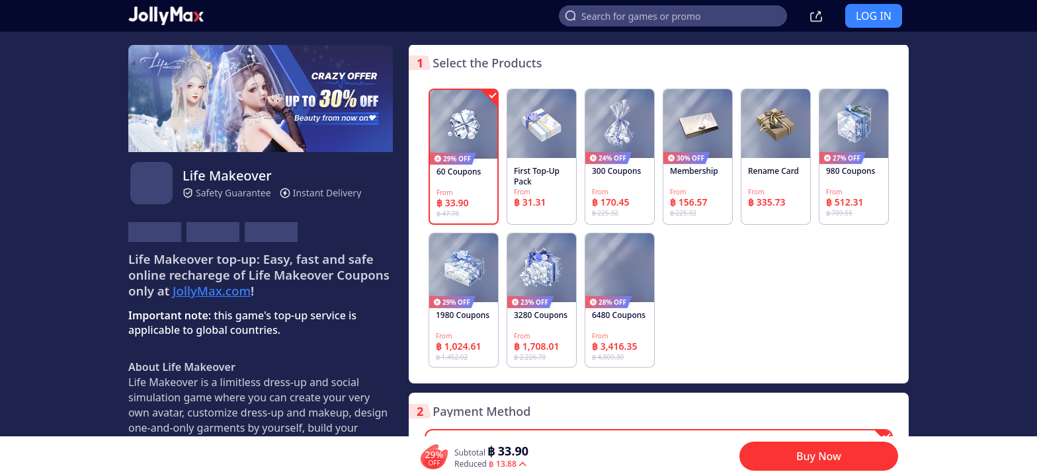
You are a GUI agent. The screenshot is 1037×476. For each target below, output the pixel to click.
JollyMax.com (212, 290)
